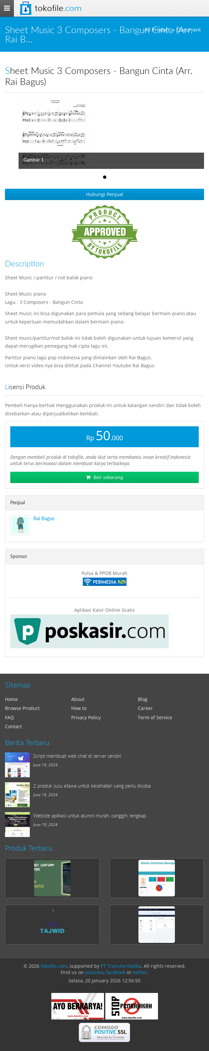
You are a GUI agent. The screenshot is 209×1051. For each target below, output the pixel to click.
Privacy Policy (86, 717)
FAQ (9, 717)
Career (145, 708)
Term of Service (155, 717)
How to (78, 708)
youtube (94, 972)
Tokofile (58, 8)
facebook (116, 972)
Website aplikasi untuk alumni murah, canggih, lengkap (89, 815)
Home (11, 699)
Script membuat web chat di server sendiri (77, 756)
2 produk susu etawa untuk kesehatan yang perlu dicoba (92, 786)
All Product (157, 29)
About (77, 699)
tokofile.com (54, 966)
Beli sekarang (104, 477)
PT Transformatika (121, 966)
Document (189, 29)
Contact (13, 726)
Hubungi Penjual (104, 194)
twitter (140, 972)
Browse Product (22, 708)
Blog (142, 699)
